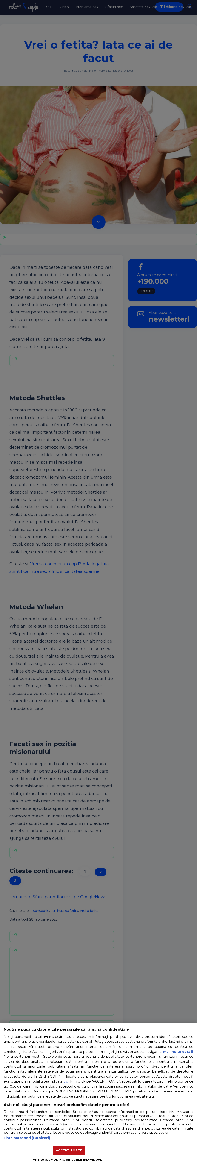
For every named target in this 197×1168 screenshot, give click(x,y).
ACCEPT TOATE (69, 1150)
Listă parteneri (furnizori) (27, 1138)
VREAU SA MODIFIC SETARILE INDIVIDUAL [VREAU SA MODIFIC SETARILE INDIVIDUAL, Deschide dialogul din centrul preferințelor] (67, 1159)
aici (66, 1081)
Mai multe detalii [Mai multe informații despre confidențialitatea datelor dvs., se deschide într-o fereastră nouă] (178, 1052)
